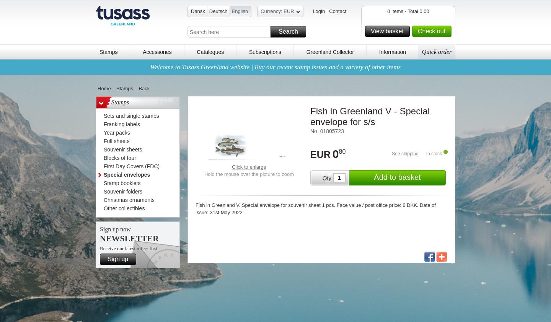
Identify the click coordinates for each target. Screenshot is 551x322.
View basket (389, 31)
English (240, 11)
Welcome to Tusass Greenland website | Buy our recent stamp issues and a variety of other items (275, 67)
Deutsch (218, 11)
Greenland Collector (330, 52)
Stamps (108, 52)
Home (104, 88)
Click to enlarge (249, 167)
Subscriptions (265, 52)
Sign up (121, 259)
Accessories (157, 52)
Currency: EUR (280, 12)
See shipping (405, 153)
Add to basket (408, 177)
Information (392, 52)
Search (291, 31)
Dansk (198, 11)
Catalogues (210, 52)
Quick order (437, 52)
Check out (433, 31)
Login (319, 11)
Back (144, 88)
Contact (337, 11)
